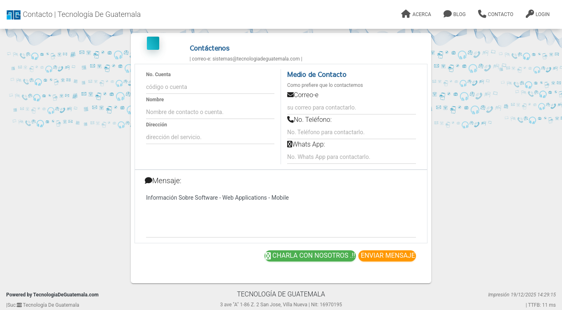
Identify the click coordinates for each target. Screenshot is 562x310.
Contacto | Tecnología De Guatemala (73, 15)
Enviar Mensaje (387, 255)
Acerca (416, 14)
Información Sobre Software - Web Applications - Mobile (281, 214)
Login (538, 14)
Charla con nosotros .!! (310, 256)
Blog (455, 14)
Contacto (495, 14)
